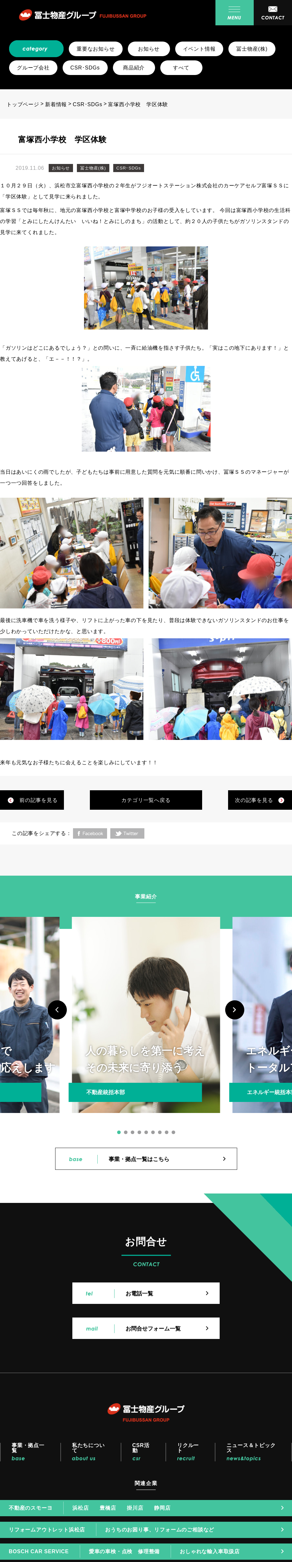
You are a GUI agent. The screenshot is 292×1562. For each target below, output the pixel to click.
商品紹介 (134, 67)
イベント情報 (199, 49)
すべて (181, 67)
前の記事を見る (38, 800)
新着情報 (56, 104)
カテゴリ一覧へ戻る (145, 800)
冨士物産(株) (251, 49)
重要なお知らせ (96, 49)
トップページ (22, 104)
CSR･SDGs (85, 67)
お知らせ (149, 49)
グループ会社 (33, 67)
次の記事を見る (254, 800)
